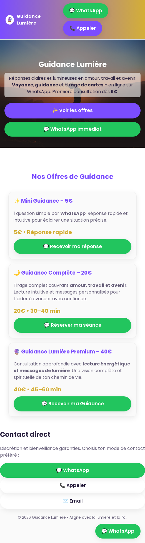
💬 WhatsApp (85, 10)
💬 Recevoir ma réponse (72, 246)
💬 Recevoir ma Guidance (72, 403)
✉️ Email (72, 501)
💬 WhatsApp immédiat (72, 129)
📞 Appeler (82, 28)
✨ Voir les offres (72, 110)
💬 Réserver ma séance (72, 325)
